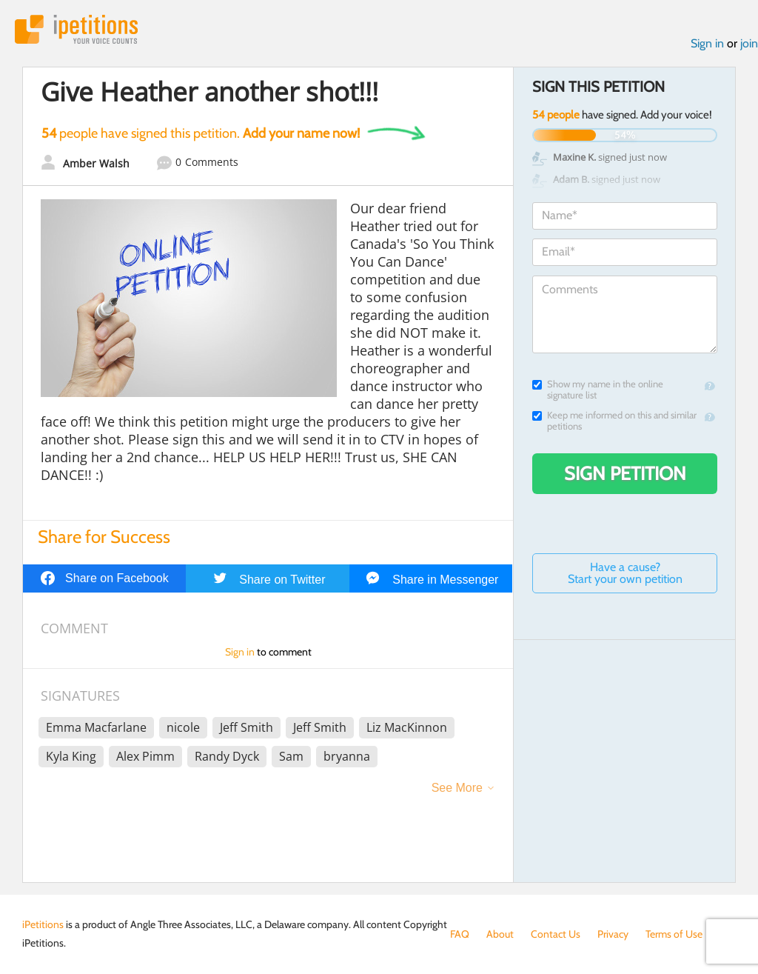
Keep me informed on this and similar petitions (614, 421)
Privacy (612, 934)
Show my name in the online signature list (597, 389)
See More (457, 787)
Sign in (707, 43)
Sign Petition (625, 473)
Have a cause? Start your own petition (625, 573)
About (500, 934)
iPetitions (76, 29)
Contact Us (555, 934)
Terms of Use (673, 934)
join (749, 43)
